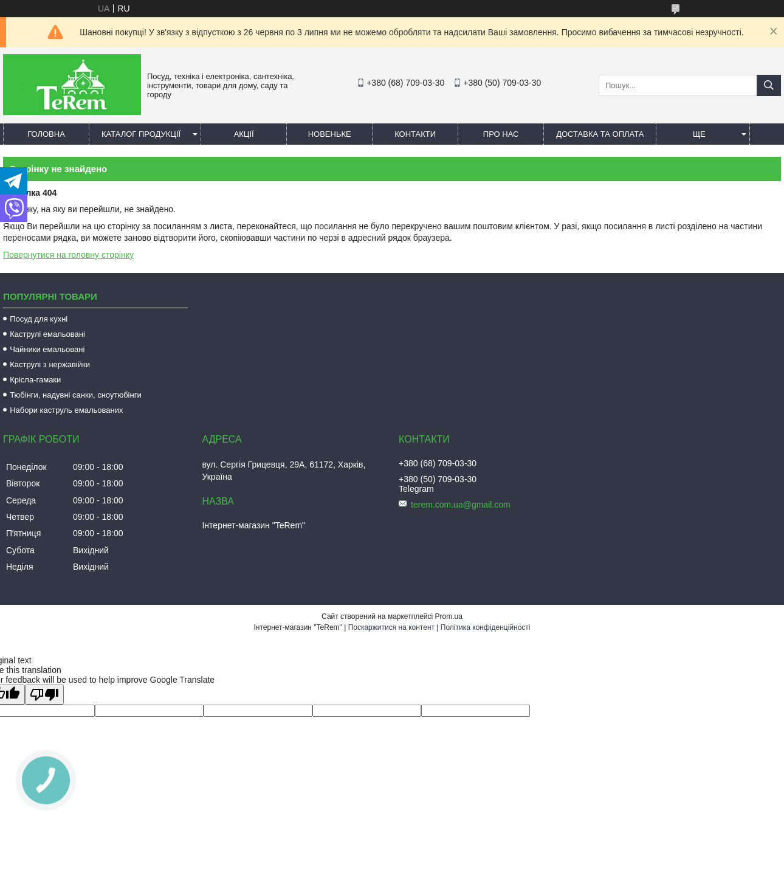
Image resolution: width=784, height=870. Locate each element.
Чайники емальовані (47, 349)
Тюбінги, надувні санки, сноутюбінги (76, 394)
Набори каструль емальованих (66, 410)
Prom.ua (448, 616)
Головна (46, 134)
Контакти (415, 134)
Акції (244, 134)
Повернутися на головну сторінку (68, 255)
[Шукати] (769, 85)
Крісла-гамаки (35, 379)
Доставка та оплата (600, 134)
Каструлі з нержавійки (50, 364)
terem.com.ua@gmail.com (461, 504)
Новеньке (329, 134)
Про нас (501, 134)
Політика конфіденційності (486, 627)
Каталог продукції (141, 134)
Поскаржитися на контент (391, 627)
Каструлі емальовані (47, 334)
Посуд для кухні (38, 318)
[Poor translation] (44, 695)
